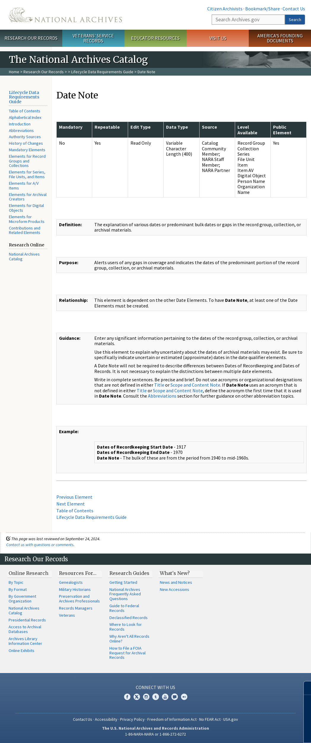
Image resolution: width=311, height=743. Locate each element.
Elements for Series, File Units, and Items (27, 174)
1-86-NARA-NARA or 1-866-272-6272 (155, 734)
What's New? (175, 573)
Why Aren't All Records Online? (129, 639)
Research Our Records (31, 38)
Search (295, 19)
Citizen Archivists (225, 9)
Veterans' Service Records (93, 38)
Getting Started (123, 582)
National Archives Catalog (24, 256)
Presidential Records (27, 620)
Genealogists (71, 582)
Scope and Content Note (195, 385)
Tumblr (155, 696)
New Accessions (174, 589)
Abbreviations (21, 130)
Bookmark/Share (262, 9)
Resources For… (77, 573)
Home (14, 71)
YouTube (165, 696)
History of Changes (26, 143)
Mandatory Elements (27, 149)
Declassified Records (128, 617)
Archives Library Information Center (25, 641)
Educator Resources (155, 38)
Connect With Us (155, 687)
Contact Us (294, 9)
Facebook (127, 696)
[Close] (304, 688)
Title (159, 385)
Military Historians (75, 589)
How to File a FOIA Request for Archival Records (127, 652)
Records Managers (75, 608)
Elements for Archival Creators (28, 197)
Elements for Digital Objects (26, 208)
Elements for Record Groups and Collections (27, 161)
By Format (18, 589)
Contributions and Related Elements (24, 230)
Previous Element (74, 497)
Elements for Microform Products (26, 219)
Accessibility (106, 719)
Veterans (67, 615)
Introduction (20, 124)
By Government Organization (22, 599)
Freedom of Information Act (172, 719)
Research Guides (129, 573)
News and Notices (176, 582)
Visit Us (217, 38)
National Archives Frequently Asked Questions (125, 594)
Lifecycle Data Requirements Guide (102, 71)
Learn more (258, 732)
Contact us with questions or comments (40, 544)
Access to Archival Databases (25, 629)
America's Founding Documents (280, 38)
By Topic (16, 582)
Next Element (70, 504)
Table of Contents (24, 111)
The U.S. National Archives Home (65, 14)
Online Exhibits (21, 650)
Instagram (146, 696)
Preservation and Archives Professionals (79, 599)
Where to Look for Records (125, 627)
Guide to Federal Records (124, 608)
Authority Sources (25, 136)
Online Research (28, 573)
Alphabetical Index (25, 117)
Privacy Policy (132, 719)
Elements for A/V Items (24, 186)
